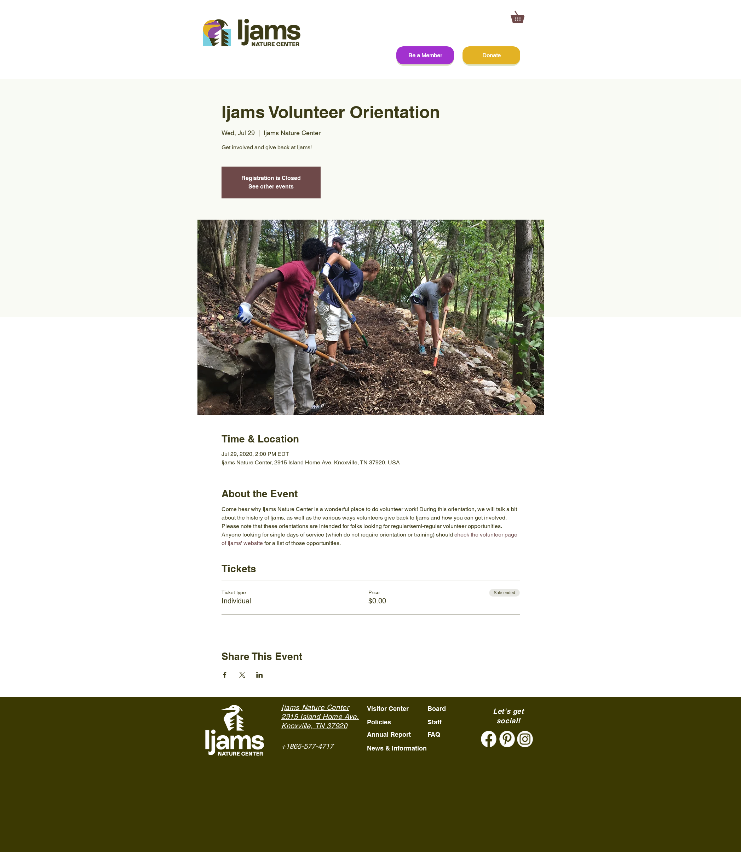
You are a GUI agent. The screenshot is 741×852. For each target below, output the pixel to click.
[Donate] (491, 55)
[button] (523, 14)
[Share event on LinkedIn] (259, 675)
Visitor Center (388, 708)
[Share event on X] (242, 675)
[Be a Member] (425, 55)
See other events (271, 186)
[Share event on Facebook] (225, 675)
